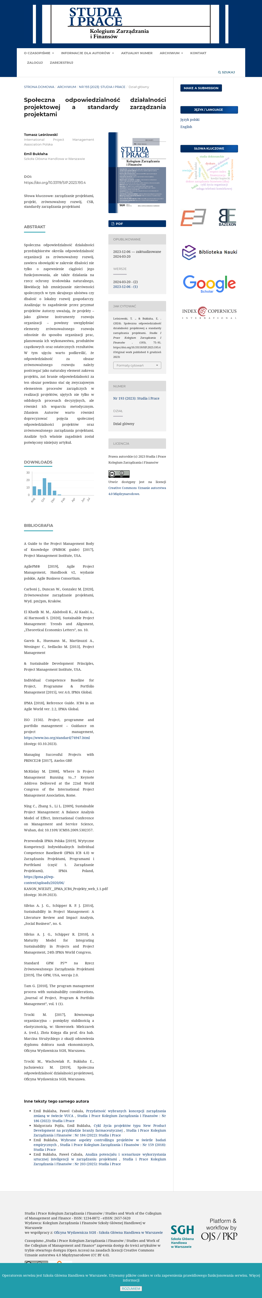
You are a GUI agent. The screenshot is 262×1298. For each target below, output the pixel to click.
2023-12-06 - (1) (125, 286)
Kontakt (198, 53)
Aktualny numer (137, 53)
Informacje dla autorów (86, 53)
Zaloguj (35, 62)
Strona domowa (39, 87)
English (186, 126)
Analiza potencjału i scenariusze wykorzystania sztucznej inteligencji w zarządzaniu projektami (100, 1156)
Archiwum (170, 53)
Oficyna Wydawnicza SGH (75, 1232)
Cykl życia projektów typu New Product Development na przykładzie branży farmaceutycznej (100, 1128)
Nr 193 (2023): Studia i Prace (102, 87)
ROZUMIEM (131, 1289)
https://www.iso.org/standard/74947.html (57, 737)
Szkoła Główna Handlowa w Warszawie (131, 1232)
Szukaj (226, 72)
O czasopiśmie (37, 53)
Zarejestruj (61, 62)
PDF (119, 224)
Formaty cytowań (130, 365)
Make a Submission (201, 88)
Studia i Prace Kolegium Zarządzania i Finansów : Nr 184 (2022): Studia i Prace (100, 1132)
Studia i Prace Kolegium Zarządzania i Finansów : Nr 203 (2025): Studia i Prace (100, 1161)
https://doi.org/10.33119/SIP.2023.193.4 (55, 182)
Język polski (189, 119)
